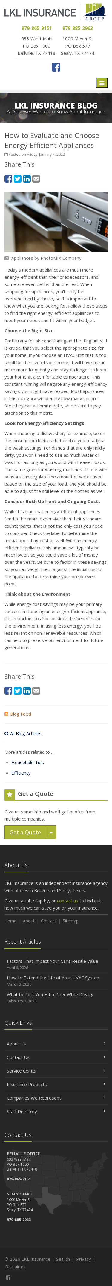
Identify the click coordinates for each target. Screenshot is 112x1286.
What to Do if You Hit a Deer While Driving (56, 997)
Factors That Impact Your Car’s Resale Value (56, 964)
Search (63, 1259)
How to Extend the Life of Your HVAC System (56, 980)
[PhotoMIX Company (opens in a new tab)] (61, 258)
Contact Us (56, 1057)
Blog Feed (17, 714)
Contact (48, 921)
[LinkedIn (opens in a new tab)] (27, 178)
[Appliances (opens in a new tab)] (22, 258)
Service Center (56, 1071)
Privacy (83, 1259)
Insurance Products (56, 1084)
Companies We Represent (56, 1098)
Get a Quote (25, 832)
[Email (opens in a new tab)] (36, 178)
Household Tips (27, 762)
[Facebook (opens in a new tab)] (56, 67)
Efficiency (21, 773)
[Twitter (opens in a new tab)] (18, 178)
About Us (56, 1044)
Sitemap (71, 921)
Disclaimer (15, 1266)
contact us (67, 901)
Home (10, 921)
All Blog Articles (23, 733)
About (29, 921)
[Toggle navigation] (102, 83)
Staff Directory (56, 1111)
